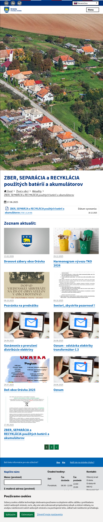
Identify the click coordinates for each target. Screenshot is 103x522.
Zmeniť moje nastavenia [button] (50, 514)
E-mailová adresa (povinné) (19, 488)
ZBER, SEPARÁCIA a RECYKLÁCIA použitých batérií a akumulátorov (39, 194)
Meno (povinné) (13, 477)
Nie (64, 462)
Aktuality (37, 191)
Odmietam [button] (27, 514)
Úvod (8, 191)
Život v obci (22, 191)
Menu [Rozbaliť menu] (92, 9)
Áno (58, 462)
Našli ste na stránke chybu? (82, 462)
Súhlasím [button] (11, 514)
